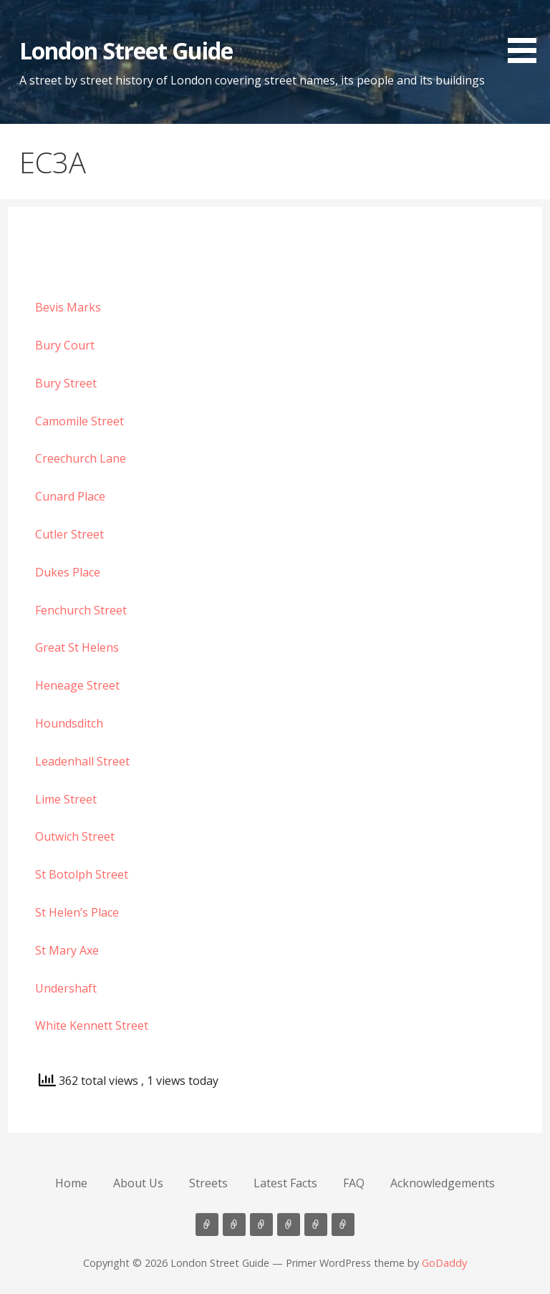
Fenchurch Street (81, 610)
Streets (208, 1183)
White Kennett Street (91, 1025)
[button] (527, 34)
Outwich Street (75, 836)
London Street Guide (126, 50)
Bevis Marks (68, 307)
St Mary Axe (67, 950)
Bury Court (65, 345)
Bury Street (66, 383)
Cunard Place (70, 496)
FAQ (354, 1183)
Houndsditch (69, 723)
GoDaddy (444, 1263)
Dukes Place (67, 572)
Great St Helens (77, 647)
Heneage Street (77, 685)
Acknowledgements (442, 1183)
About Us (138, 1183)
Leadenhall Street (82, 761)
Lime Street (66, 799)
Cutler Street (69, 534)
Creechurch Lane (80, 458)
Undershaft (66, 988)
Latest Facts (285, 1183)
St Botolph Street (81, 874)
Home (71, 1183)
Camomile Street (79, 421)
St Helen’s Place (77, 912)
